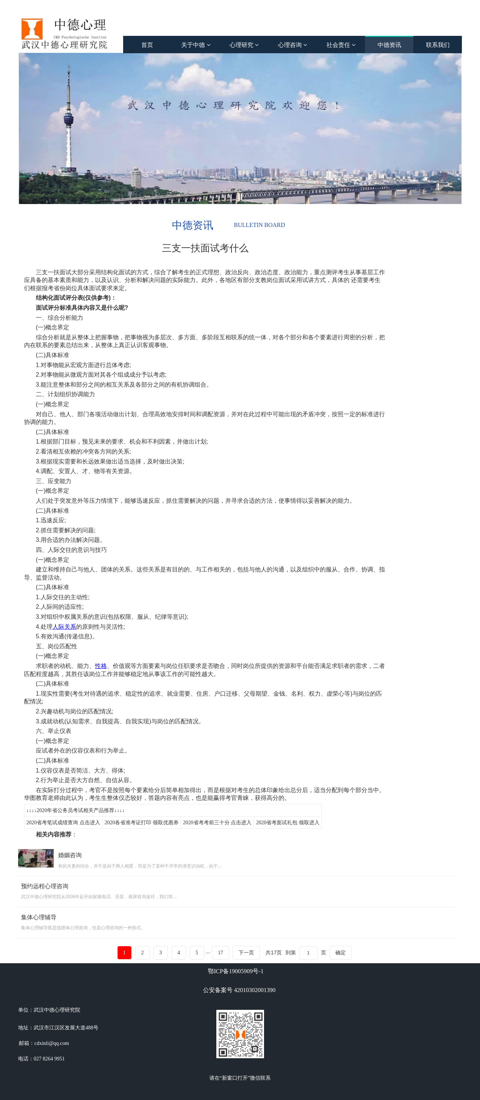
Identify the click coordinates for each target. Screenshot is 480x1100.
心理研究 (244, 45)
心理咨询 (292, 45)
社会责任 (341, 45)
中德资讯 (389, 45)
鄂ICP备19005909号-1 (235, 971)
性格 (101, 666)
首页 (147, 45)
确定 (340, 952)
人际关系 (64, 627)
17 (220, 952)
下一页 (246, 952)
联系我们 (438, 45)
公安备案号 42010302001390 (239, 990)
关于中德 (195, 45)
